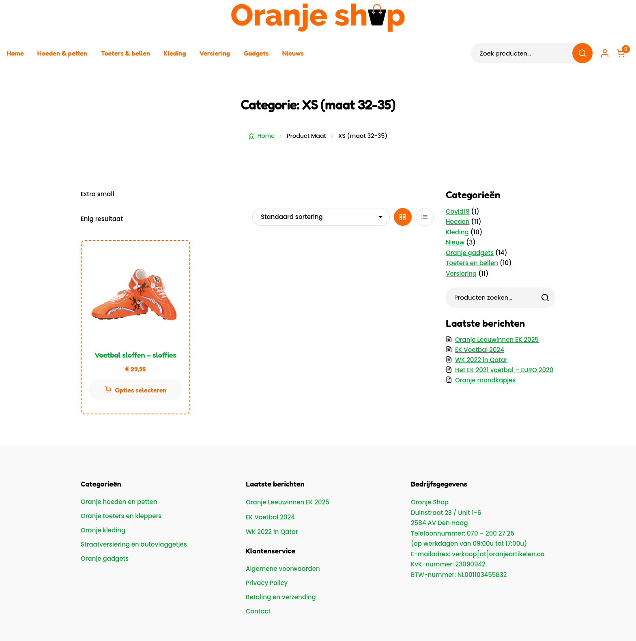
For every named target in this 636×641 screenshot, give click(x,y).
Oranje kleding (103, 530)
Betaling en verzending (281, 597)
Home (15, 53)
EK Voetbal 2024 (479, 349)
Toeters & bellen (125, 53)
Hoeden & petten (62, 53)
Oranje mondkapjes (485, 380)
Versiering (215, 53)
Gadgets (256, 53)
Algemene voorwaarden (283, 568)
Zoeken (582, 53)
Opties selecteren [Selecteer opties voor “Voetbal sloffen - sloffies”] (141, 390)
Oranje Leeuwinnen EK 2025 (497, 339)
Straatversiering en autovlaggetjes (134, 544)
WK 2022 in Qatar (481, 360)
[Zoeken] (545, 297)
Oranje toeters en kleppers (121, 516)
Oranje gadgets (105, 558)
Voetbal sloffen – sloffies (135, 354)
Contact (258, 611)
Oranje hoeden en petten (119, 501)
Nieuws (293, 53)
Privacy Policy (267, 583)
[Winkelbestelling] (321, 217)
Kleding (174, 53)
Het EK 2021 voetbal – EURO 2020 (504, 370)
